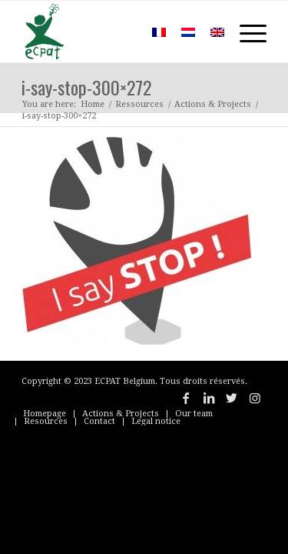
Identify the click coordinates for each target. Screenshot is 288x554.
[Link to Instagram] (254, 397)
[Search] (122, 31)
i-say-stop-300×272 (86, 87)
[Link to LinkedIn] (208, 397)
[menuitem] (122, 31)
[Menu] (245, 31)
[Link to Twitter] (231, 397)
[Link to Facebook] (185, 397)
